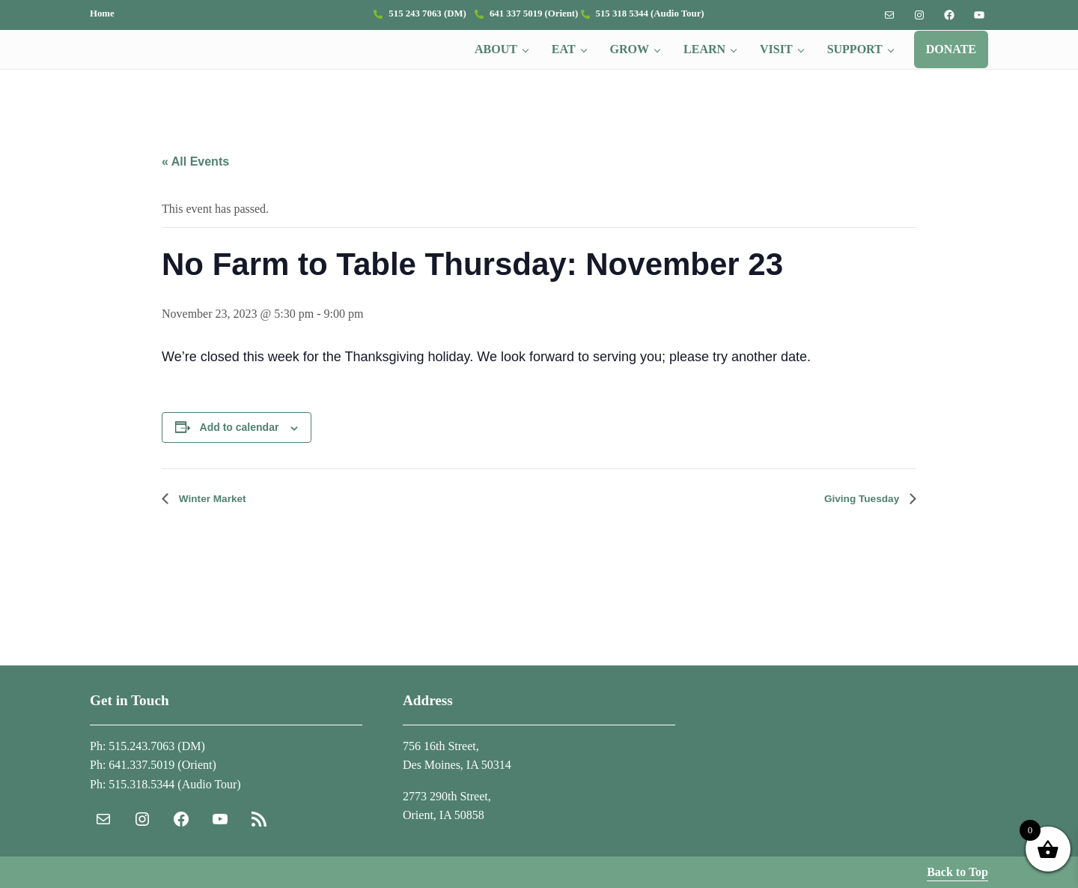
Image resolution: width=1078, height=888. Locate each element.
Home (102, 13)
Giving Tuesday (856, 537)
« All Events (195, 199)
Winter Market (217, 537)
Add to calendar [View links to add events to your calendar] (239, 466)
